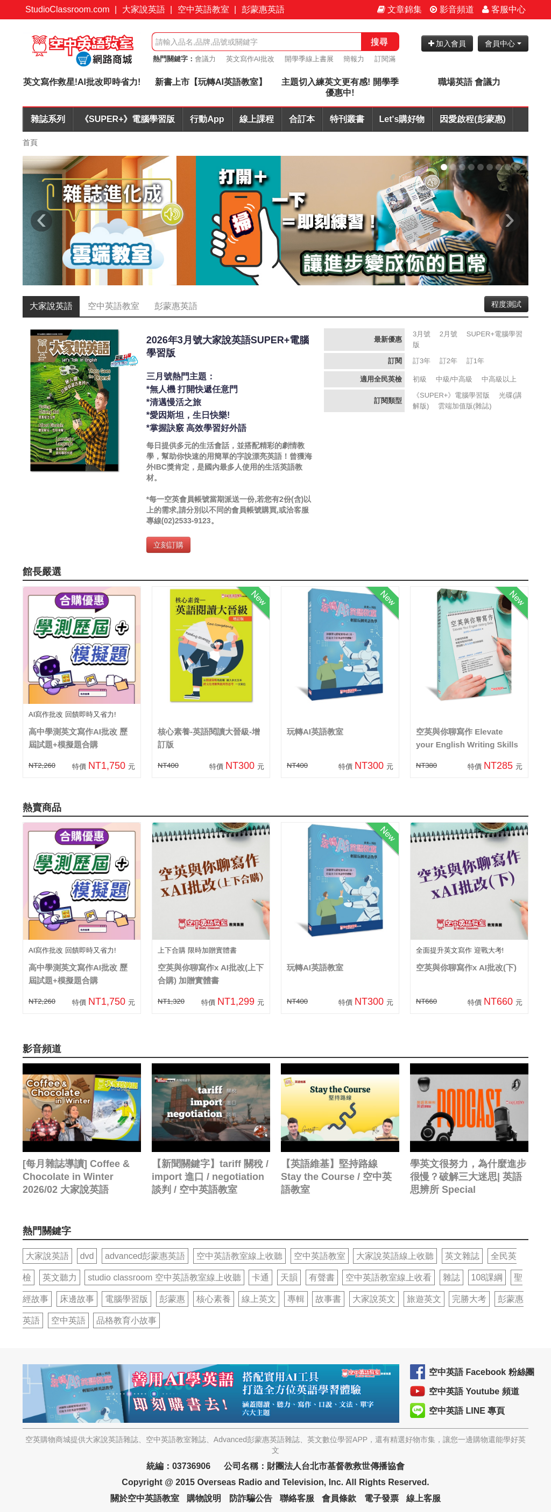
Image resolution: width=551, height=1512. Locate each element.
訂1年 (475, 361)
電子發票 (381, 1498)
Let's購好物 (402, 119)
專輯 (296, 1299)
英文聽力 (60, 1277)
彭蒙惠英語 (263, 9)
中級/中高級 (454, 379)
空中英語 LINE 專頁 (467, 1410)
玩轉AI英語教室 (315, 731)
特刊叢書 (347, 119)
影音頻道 (452, 9)
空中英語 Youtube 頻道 (474, 1391)
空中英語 (68, 1320)
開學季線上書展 (309, 59)
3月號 (421, 334)
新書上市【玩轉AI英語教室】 (211, 82)
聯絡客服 (297, 1498)
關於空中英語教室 (144, 1498)
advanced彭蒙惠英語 (145, 1256)
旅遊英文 (424, 1299)
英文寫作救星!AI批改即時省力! (82, 82)
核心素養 (213, 1299)
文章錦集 (399, 9)
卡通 (260, 1277)
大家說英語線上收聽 (395, 1256)
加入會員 (447, 43)
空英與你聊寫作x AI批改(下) (466, 967)
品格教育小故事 (126, 1320)
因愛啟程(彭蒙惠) (473, 119)
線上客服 (423, 1498)
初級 (420, 379)
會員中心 (503, 43)
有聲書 (322, 1277)
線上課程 (256, 119)
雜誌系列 (48, 119)
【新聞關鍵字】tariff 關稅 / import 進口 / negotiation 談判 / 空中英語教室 (210, 1176)
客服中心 (504, 9)
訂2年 (448, 361)
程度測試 (506, 304)
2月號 (448, 334)
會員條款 (339, 1498)
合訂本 (302, 119)
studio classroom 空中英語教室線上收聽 (164, 1277)
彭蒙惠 (172, 1299)
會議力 (205, 59)
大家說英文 (373, 1299)
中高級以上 (499, 379)
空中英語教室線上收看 (388, 1277)
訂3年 (421, 361)
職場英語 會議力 (469, 82)
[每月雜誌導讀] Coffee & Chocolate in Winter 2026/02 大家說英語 (76, 1176)
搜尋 (379, 41)
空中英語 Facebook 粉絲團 (481, 1372)
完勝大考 (469, 1299)
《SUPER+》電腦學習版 (127, 119)
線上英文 (259, 1299)
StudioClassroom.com (67, 9)
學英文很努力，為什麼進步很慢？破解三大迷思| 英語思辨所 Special (468, 1176)
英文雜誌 (462, 1256)
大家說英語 (143, 9)
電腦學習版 (126, 1299)
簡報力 (353, 59)
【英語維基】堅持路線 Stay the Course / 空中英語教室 (336, 1176)
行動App (207, 119)
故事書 (328, 1299)
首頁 (30, 142)
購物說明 (204, 1498)
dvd (87, 1256)
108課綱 (487, 1277)
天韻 (289, 1277)
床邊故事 (77, 1299)
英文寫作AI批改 (250, 59)
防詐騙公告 (250, 1498)
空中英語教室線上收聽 (239, 1256)
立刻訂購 (168, 545)
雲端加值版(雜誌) (465, 406)
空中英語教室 (203, 9)
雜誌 (451, 1277)
